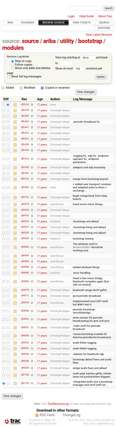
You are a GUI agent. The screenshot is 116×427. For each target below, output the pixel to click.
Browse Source (54, 22)
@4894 (25, 281)
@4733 (25, 383)
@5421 (25, 139)
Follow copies (22, 64)
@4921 (25, 227)
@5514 (25, 104)
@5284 (25, 187)
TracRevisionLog (58, 404)
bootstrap (90, 41)
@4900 (25, 267)
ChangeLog (71, 415)
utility (67, 41)
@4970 (25, 204)
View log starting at (75, 57)
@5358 (25, 167)
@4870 (25, 303)
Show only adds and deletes (31, 68)
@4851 (25, 327)
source (30, 41)
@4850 (25, 335)
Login (71, 16)
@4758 (25, 375)
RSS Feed (47, 415)
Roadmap (28, 22)
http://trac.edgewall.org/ (98, 423)
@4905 (25, 247)
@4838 (25, 361)
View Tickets (82, 22)
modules (13, 47)
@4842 (25, 342)
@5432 (25, 133)
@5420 (25, 144)
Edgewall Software (45, 423)
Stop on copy (21, 61)
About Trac (105, 16)
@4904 (25, 256)
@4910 (25, 238)
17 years (42, 104)
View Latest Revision (99, 34)
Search (104, 22)
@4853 (25, 319)
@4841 (25, 348)
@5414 (25, 150)
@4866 (25, 311)
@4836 (25, 368)
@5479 (25, 110)
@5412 (25, 159)
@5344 (25, 173)
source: (11, 41)
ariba (49, 41)
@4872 (25, 296)
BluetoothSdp (81, 247)
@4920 (25, 233)
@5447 (25, 127)
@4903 (25, 261)
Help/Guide (86, 16)
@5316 (25, 179)
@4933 (25, 216)
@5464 (25, 121)
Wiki (10, 22)
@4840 (25, 354)
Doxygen (104, 28)
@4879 (25, 290)
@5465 (25, 116)
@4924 (25, 221)
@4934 (25, 210)
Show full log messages (24, 76)
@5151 (25, 197)
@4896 (25, 273)
